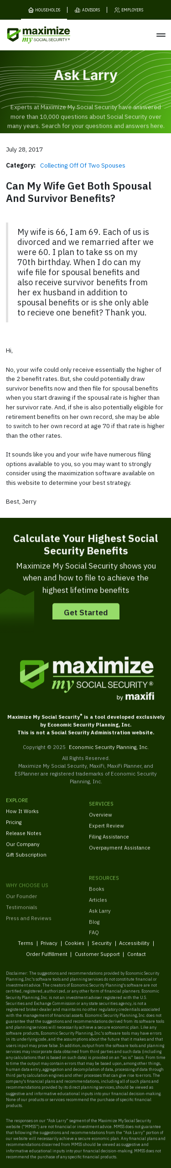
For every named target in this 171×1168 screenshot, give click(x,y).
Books (96, 901)
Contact (136, 959)
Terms (25, 948)
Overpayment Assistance (119, 855)
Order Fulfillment (46, 959)
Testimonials (21, 925)
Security (102, 948)
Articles (98, 912)
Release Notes (23, 838)
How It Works (22, 816)
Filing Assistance (109, 844)
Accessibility (134, 948)
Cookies (74, 948)
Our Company (23, 849)
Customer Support (96, 959)
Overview (100, 822)
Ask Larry (100, 923)
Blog (94, 934)
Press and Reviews (29, 936)
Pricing (13, 827)
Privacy (49, 948)
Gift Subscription (26, 860)
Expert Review (106, 833)
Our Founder (21, 915)
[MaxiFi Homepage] (26, 35)
